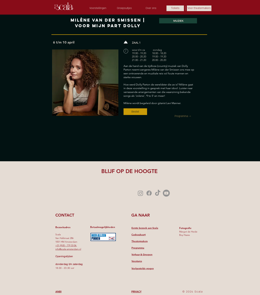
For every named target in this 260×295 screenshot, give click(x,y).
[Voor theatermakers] (199, 8)
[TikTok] (157, 193)
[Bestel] (135, 111)
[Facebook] (149, 193)
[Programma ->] (182, 116)
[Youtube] (166, 193)
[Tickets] (175, 8)
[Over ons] (151, 8)
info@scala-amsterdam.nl (68, 249)
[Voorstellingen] (98, 8)
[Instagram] (140, 193)
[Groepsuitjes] (124, 8)
